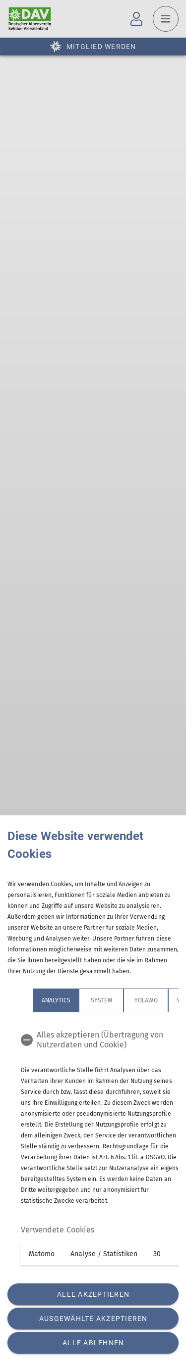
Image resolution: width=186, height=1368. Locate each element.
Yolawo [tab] (145, 1000)
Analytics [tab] (56, 1000)
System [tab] (101, 1000)
